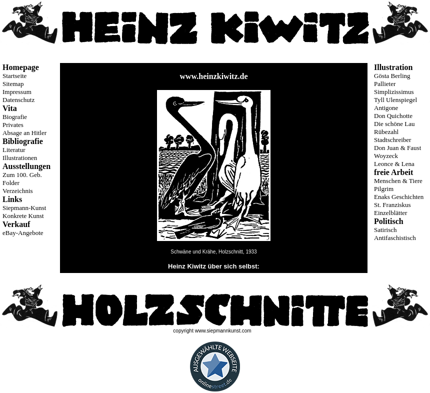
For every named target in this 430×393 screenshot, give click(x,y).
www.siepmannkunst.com (223, 331)
